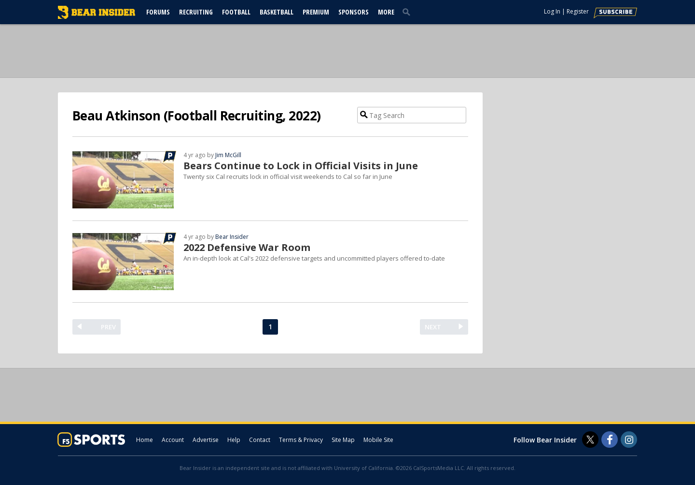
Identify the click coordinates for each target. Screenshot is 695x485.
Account (173, 440)
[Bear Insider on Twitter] (590, 439)
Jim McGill (228, 155)
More (386, 11)
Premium (316, 11)
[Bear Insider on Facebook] (609, 439)
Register (578, 11)
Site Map (343, 440)
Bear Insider (232, 237)
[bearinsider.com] (96, 16)
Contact (259, 440)
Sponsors (353, 11)
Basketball (276, 11)
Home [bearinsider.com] (144, 440)
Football (236, 11)
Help (233, 440)
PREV (108, 327)
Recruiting (196, 11)
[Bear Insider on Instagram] (629, 439)
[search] (408, 11)
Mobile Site (378, 440)
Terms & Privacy (301, 440)
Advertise (206, 440)
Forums (158, 11)
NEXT (433, 327)
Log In (552, 11)
